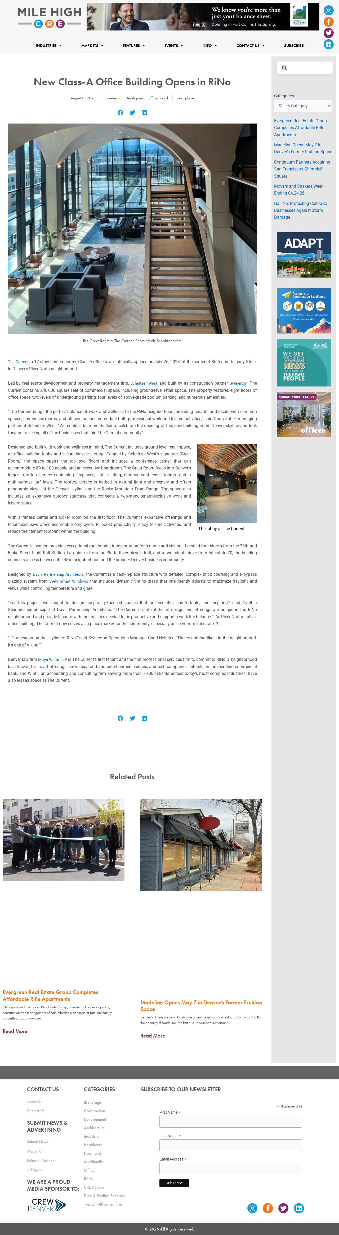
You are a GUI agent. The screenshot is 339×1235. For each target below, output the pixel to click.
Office (153, 98)
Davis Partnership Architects (59, 574)
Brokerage (92, 1102)
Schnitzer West (143, 383)
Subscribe (294, 45)
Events (173, 45)
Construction (112, 98)
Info (210, 45)
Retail (164, 98)
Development (135, 98)
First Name (170, 1112)
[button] (121, 113)
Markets (92, 45)
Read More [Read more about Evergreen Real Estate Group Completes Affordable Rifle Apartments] (15, 1031)
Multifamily (93, 1161)
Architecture (94, 1128)
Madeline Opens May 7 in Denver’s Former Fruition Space (201, 1006)
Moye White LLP (58, 659)
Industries (49, 45)
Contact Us (251, 45)
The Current (19, 361)
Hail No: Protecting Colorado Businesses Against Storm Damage (300, 210)
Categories (284, 95)
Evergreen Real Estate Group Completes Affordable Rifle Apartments (50, 995)
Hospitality (93, 1153)
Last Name (170, 1136)
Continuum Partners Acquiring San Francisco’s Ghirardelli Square (302, 169)
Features (134, 45)
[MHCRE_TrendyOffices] (304, 414)
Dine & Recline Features (104, 1195)
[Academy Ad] (304, 310)
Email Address (172, 1159)
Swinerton (238, 383)
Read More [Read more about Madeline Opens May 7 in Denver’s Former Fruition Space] (152, 1035)
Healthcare (93, 1145)
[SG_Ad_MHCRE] (304, 362)
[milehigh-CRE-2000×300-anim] (203, 16)
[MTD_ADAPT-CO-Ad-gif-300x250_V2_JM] (304, 254)
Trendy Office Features (103, 1204)
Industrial (92, 1136)
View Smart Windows (69, 581)
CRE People (94, 1187)
